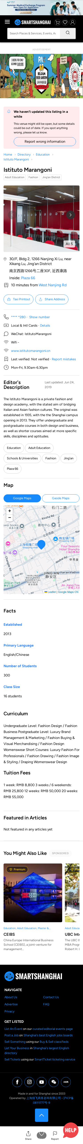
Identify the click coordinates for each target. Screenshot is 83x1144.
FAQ (46, 1004)
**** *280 (18, 317)
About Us (10, 997)
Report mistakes (64, 359)
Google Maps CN (68, 592)
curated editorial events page (53, 1029)
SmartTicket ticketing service (55, 1059)
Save (41, 1139)
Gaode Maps (60, 498)
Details (45, 325)
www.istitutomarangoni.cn (30, 351)
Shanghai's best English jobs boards (48, 1035)
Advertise (11, 1004)
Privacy (9, 1011)
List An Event (13, 1029)
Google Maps (22, 498)
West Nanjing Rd (53, 285)
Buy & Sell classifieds (54, 1042)
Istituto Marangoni (16, 159)
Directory (24, 154)
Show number (39, 317)
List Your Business (16, 1048)
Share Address (52, 299)
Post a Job (11, 1035)
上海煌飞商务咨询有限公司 (43, 1098)
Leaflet (50, 592)
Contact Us (51, 997)
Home (8, 154)
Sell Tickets (12, 1059)
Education (43, 154)
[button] (28, 1135)
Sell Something (14, 1042)
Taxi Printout (18, 299)
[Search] (67, 33)
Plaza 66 (28, 278)
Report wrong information (45, 141)
